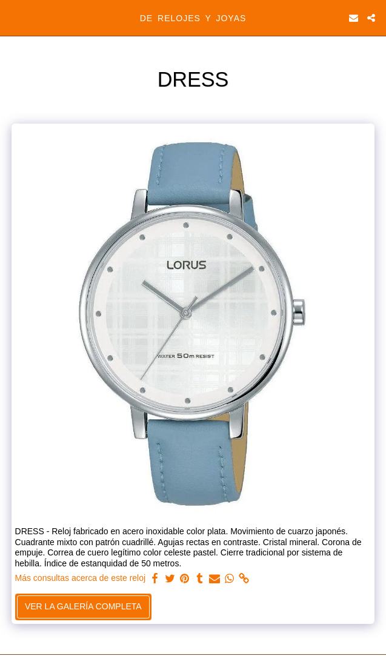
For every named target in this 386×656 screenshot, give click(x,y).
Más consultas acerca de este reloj (80, 578)
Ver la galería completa (83, 606)
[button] (13, 17)
